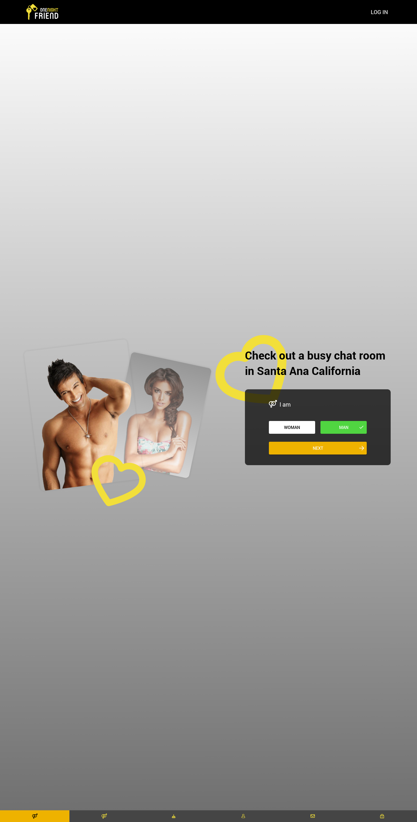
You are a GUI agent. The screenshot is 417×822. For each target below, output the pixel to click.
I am (285, 404)
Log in (379, 12)
